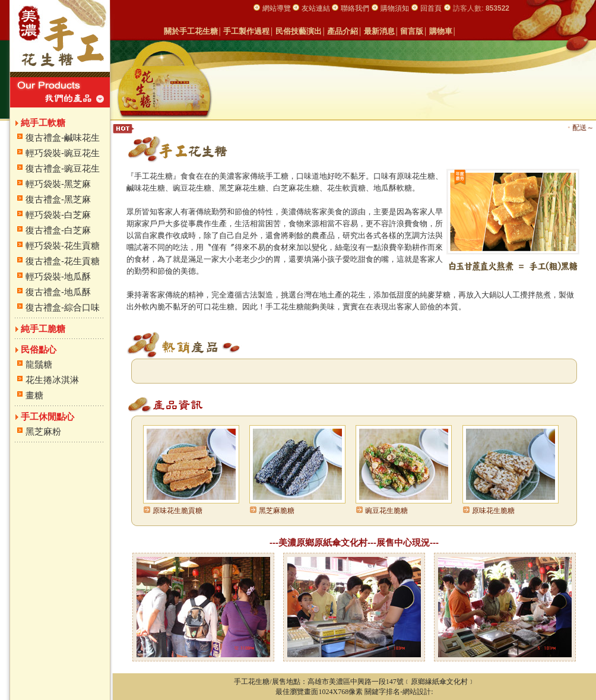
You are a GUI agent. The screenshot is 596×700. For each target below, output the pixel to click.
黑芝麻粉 (43, 431)
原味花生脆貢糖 (177, 510)
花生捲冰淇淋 (52, 380)
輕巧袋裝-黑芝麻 (58, 184)
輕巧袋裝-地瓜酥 (58, 276)
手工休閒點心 (47, 416)
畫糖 (34, 395)
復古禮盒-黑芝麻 (58, 199)
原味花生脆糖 (493, 510)
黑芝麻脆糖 (276, 510)
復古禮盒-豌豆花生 (63, 168)
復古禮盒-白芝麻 (58, 230)
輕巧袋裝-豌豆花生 (63, 153)
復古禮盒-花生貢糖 (63, 261)
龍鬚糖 (39, 364)
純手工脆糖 (43, 329)
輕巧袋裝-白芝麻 (58, 215)
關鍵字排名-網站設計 (397, 692)
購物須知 (395, 8)
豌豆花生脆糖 (386, 510)
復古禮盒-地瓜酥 (58, 292)
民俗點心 (38, 349)
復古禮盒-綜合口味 (63, 307)
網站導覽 (277, 8)
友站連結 (317, 8)
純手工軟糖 (43, 123)
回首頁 (431, 8)
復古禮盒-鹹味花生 (63, 137)
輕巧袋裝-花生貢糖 (63, 245)
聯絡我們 (355, 8)
